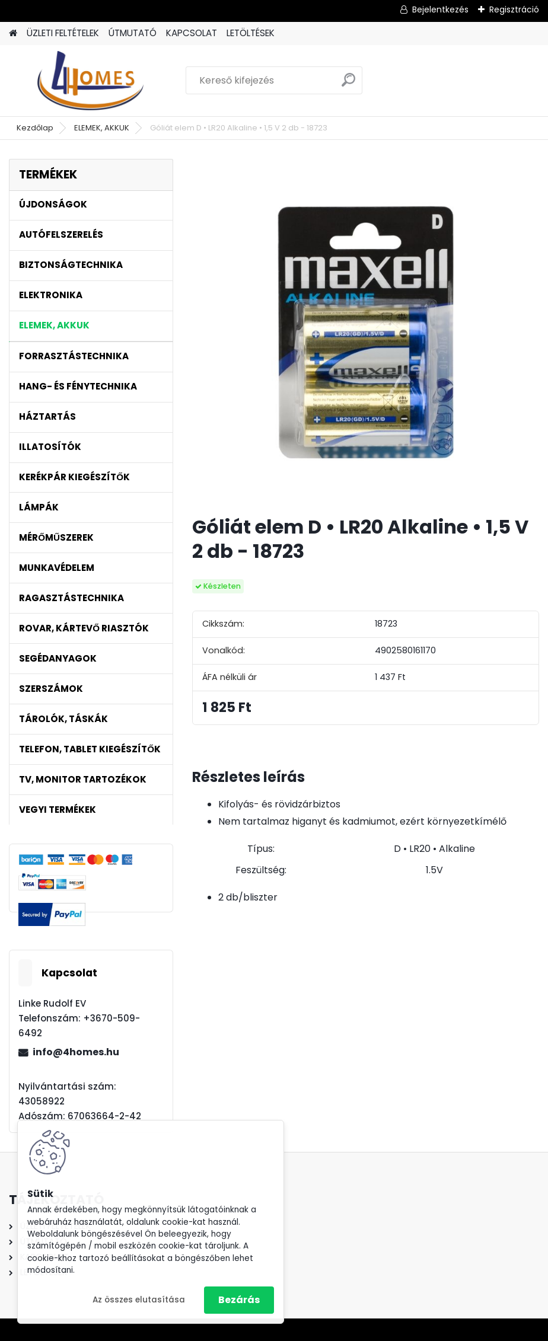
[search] (348, 84)
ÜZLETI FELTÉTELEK (63, 33)
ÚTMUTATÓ (133, 33)
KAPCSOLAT (191, 33)
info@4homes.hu (76, 1052)
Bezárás (239, 1300)
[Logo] (90, 80)
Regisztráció (514, 9)
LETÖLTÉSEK (251, 33)
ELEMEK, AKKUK (101, 127)
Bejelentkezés (440, 9)
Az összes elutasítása (139, 1299)
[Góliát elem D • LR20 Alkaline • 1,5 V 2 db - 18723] (365, 332)
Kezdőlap (35, 127)
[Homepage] (13, 33)
